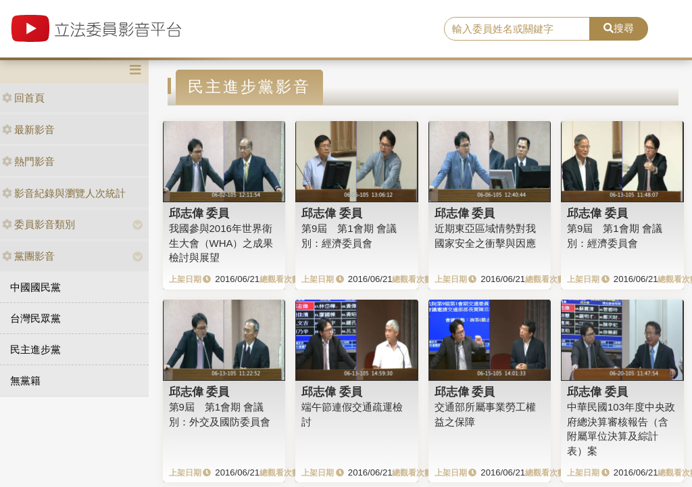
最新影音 (28, 129)
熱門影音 (28, 161)
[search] (517, 29)
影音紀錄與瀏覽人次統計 (64, 193)
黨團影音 (28, 256)
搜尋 (618, 28)
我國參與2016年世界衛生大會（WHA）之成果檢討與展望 (221, 243)
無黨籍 (25, 380)
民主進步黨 (35, 349)
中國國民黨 (35, 287)
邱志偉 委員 (199, 213)
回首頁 (23, 97)
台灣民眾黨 (35, 318)
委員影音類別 (38, 224)
